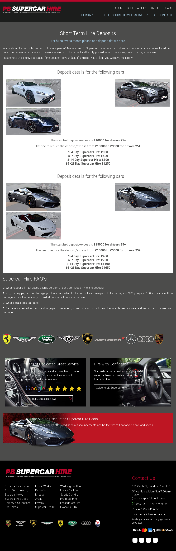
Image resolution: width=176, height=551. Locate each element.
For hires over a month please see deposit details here (88, 41)
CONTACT (166, 15)
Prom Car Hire (69, 498)
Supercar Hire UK (46, 507)
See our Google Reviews (42, 398)
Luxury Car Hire (70, 490)
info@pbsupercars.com (154, 514)
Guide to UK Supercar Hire (111, 387)
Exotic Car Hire (70, 507)
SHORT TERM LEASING (127, 15)
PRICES (151, 15)
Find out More (42, 437)
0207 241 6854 (150, 509)
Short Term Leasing (16, 490)
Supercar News (14, 494)
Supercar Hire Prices (17, 486)
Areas (39, 498)
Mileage (40, 494)
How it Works (44, 486)
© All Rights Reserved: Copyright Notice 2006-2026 (151, 521)
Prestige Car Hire (71, 503)
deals (168, 8)
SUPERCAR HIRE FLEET (93, 15)
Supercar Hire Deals (17, 498)
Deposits (41, 490)
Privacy (40, 503)
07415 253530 (159, 504)
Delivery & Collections (18, 503)
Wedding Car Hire (71, 486)
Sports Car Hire (70, 494)
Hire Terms (11, 507)
